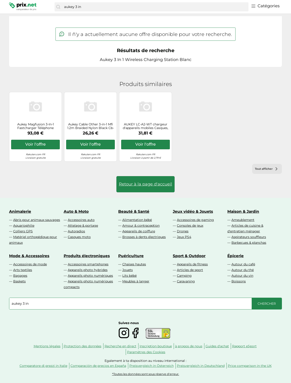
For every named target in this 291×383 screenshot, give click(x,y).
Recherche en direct (120, 346)
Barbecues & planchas (248, 243)
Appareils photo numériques (90, 276)
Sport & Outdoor (189, 256)
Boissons (238, 281)
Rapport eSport (244, 346)
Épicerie (235, 256)
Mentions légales (47, 346)
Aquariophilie (23, 225)
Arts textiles (22, 270)
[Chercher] (58, 6)
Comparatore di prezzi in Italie (43, 366)
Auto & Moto (76, 211)
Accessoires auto (81, 220)
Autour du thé (242, 270)
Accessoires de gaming (195, 220)
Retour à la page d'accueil (145, 184)
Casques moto (79, 237)
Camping (184, 276)
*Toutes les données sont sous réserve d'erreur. (145, 374)
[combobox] (155, 6)
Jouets (127, 270)
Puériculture (131, 256)
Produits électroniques (87, 256)
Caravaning (186, 281)
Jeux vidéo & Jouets (193, 211)
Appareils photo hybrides (88, 270)
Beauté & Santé (133, 211)
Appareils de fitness (192, 264)
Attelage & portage (83, 225)
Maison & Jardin (243, 211)
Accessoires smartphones (88, 264)
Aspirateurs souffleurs (248, 237)
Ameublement (242, 220)
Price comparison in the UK (250, 366)
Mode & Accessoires (29, 256)
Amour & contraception (141, 225)
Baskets (19, 281)
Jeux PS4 (184, 237)
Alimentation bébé (137, 220)
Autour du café (243, 264)
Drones (182, 231)
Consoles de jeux (190, 225)
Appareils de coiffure (138, 231)
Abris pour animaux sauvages (36, 220)
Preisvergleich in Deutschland (201, 366)
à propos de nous (188, 346)
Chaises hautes (134, 264)
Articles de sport (190, 270)
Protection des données (82, 346)
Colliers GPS (23, 231)
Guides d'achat (217, 346)
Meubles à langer (135, 281)
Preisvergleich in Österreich (151, 366)
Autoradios (76, 231)
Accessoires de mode (30, 264)
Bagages (20, 276)
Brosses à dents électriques (144, 237)
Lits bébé (129, 276)
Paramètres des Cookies (146, 352)
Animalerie (20, 211)
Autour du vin (242, 276)
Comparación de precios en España (98, 366)
